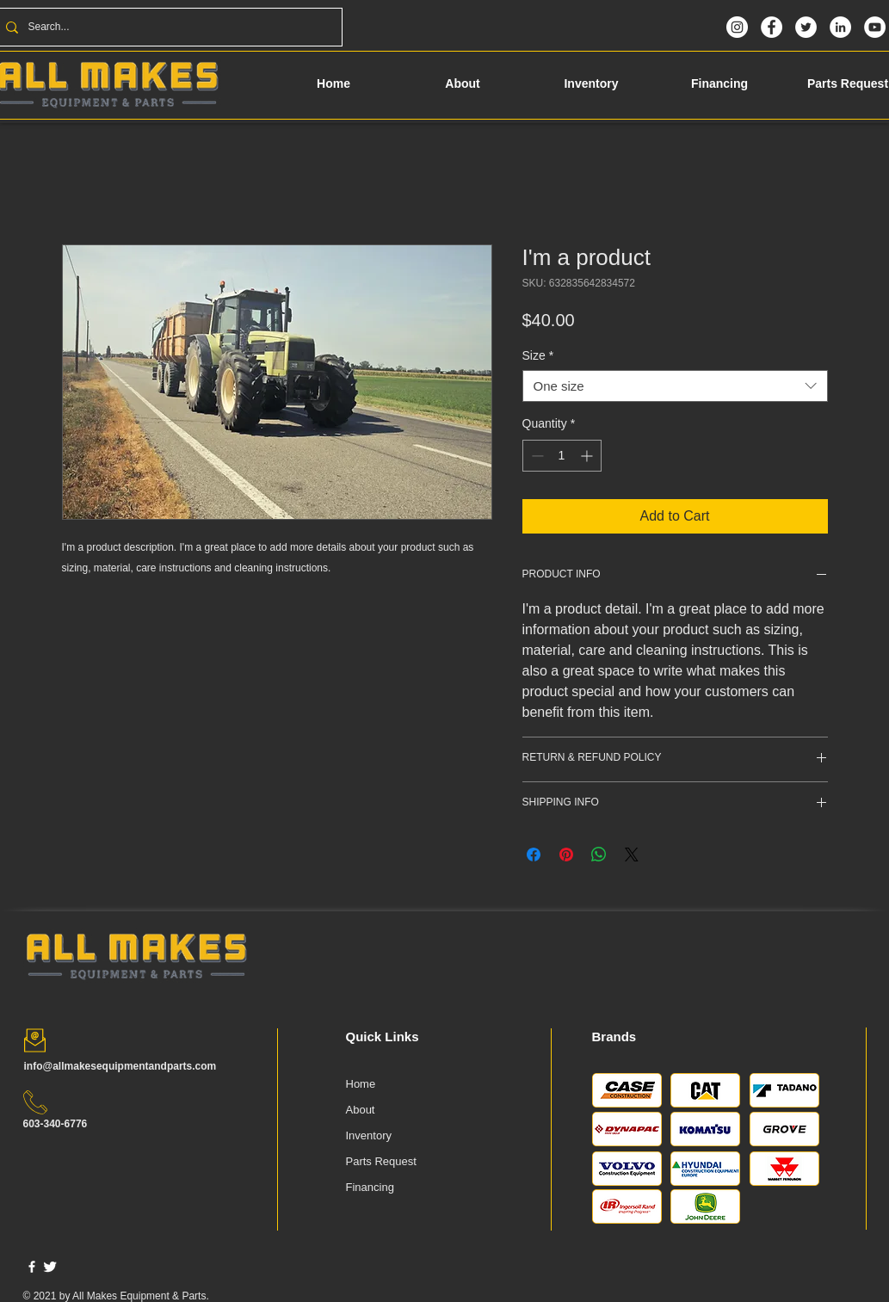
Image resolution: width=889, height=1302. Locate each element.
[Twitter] (806, 27)
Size (538, 355)
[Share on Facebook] (533, 854)
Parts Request (381, 1161)
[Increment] (588, 456)
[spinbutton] (561, 456)
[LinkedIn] (840, 27)
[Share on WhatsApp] (599, 854)
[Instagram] (737, 27)
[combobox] (675, 386)
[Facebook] (771, 27)
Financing (370, 1187)
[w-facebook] (32, 1266)
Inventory (369, 1135)
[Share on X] (631, 854)
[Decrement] (535, 456)
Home (361, 1083)
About (360, 1109)
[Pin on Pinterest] (566, 854)
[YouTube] (875, 27)
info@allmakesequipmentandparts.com (120, 1066)
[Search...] (167, 27)
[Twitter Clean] (50, 1266)
